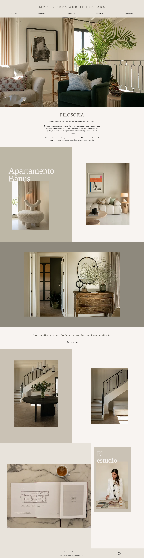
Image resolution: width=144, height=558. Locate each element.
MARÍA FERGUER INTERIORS (72, 6)
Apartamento (31, 170)
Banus (20, 178)
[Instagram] (119, 553)
